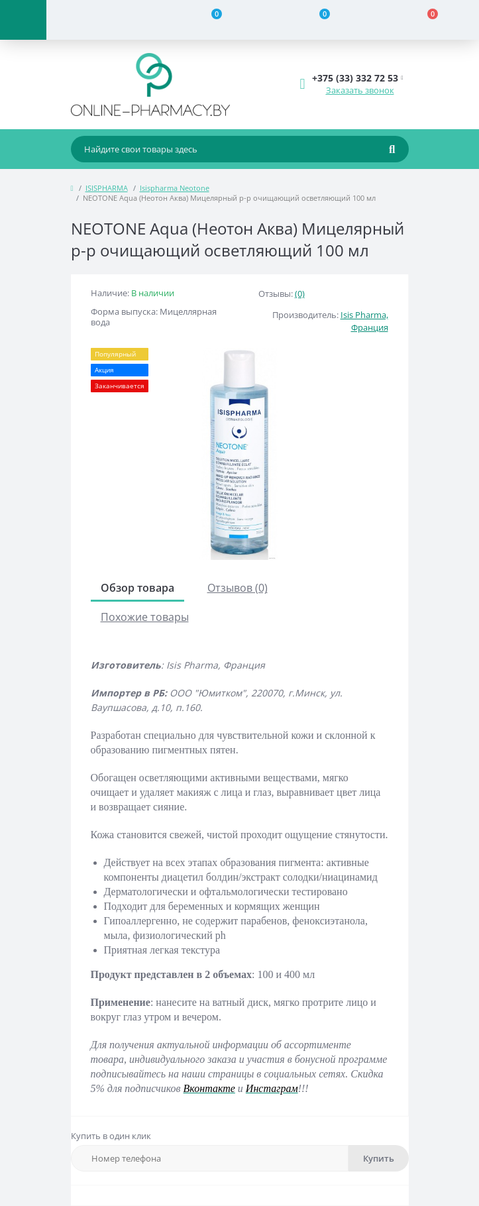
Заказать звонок (360, 90)
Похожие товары (145, 617)
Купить (378, 1158)
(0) (300, 294)
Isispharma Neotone (174, 188)
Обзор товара (137, 587)
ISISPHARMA (106, 188)
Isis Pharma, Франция (364, 321)
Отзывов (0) (237, 587)
